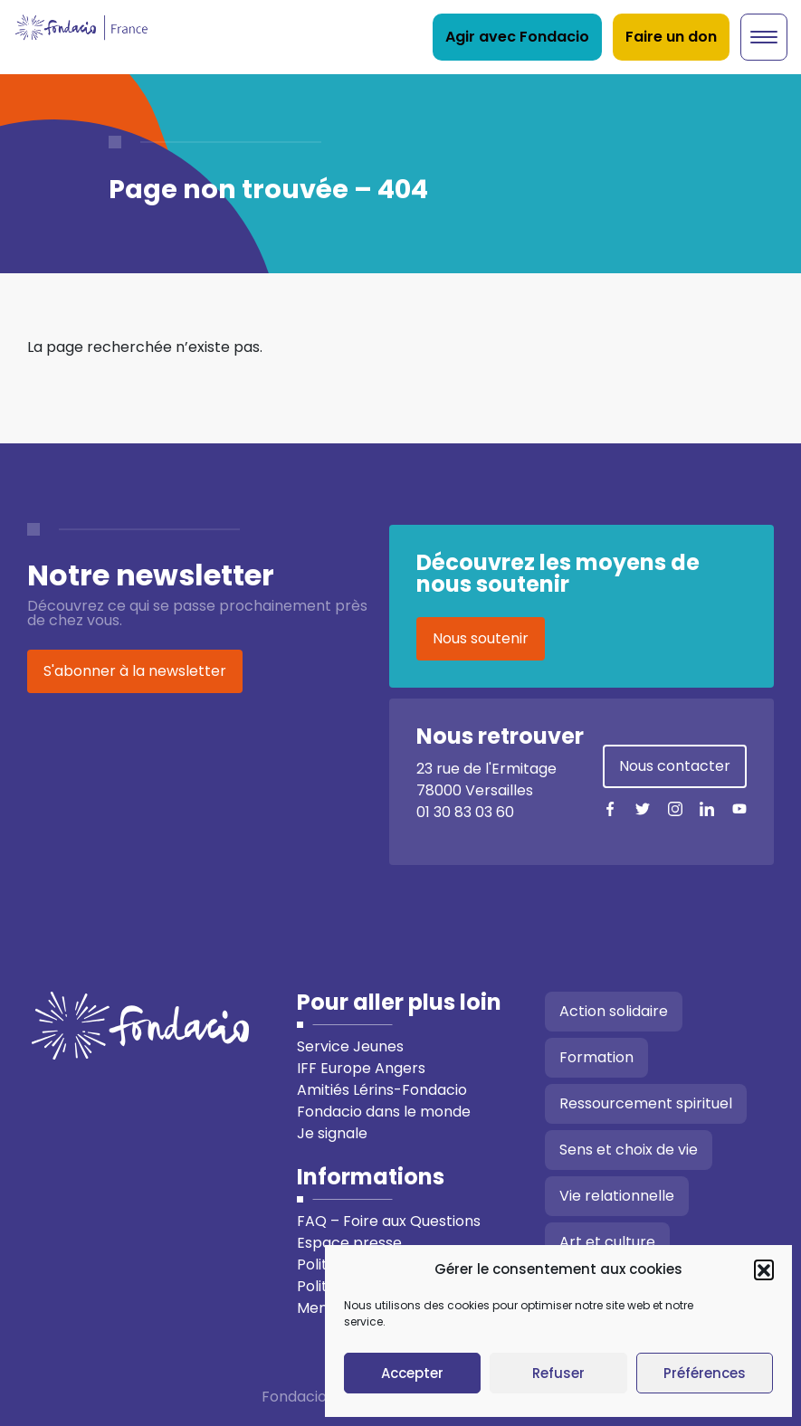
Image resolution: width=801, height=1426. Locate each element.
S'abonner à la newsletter (134, 671)
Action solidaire (613, 1011)
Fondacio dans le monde (384, 1111)
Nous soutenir (481, 638)
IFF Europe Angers (361, 1068)
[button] (764, 1269)
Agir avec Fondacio (517, 36)
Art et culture (607, 1241)
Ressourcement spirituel (645, 1103)
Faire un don (671, 36)
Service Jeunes (350, 1046)
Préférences (704, 1373)
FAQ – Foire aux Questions (389, 1221)
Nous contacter (674, 766)
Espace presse (349, 1242)
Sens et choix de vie (628, 1149)
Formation (596, 1057)
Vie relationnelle (616, 1195)
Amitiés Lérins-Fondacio (382, 1089)
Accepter (412, 1373)
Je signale (332, 1133)
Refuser (558, 1373)
